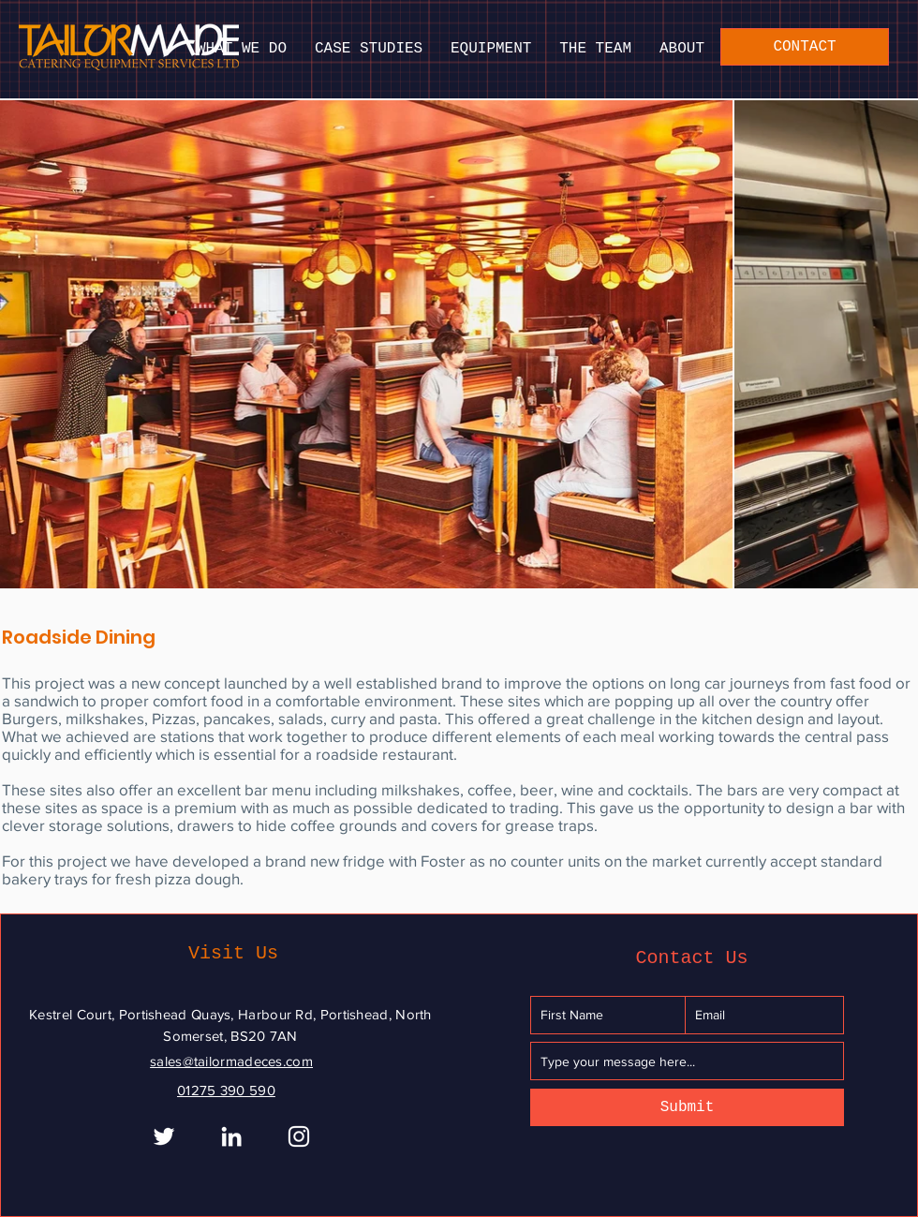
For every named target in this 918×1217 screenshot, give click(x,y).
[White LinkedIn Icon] (231, 1136)
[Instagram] (299, 1136)
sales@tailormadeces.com (231, 1061)
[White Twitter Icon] (164, 1136)
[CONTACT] (804, 47)
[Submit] (687, 1107)
